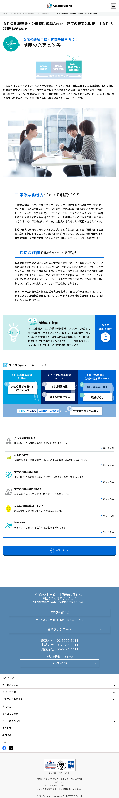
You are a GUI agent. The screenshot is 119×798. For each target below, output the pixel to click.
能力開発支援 (60, 386)
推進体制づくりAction (85, 410)
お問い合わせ (59, 612)
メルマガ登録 (59, 663)
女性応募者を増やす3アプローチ (22, 388)
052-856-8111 (67, 645)
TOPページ (8, 677)
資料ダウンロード (59, 629)
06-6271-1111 (67, 649)
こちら (75, 619)
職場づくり (97, 397)
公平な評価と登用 (60, 397)
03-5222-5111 (67, 640)
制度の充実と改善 (97, 386)
